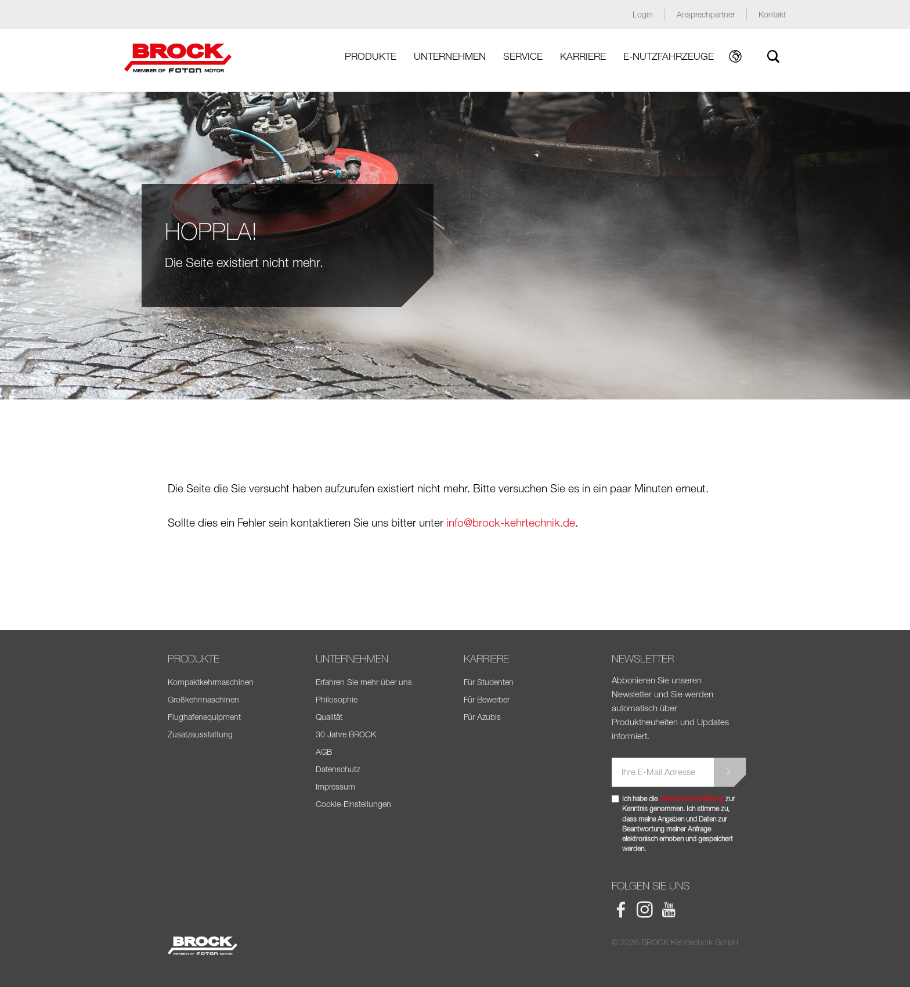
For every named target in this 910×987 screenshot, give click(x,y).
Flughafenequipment (204, 717)
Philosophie (337, 699)
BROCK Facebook (621, 909)
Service (523, 56)
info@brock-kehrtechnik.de (510, 522)
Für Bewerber (487, 699)
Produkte (370, 56)
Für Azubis (482, 717)
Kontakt (772, 14)
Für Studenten (489, 682)
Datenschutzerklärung (691, 798)
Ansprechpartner (706, 14)
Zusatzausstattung (200, 734)
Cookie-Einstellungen (353, 804)
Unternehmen (450, 56)
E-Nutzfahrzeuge (668, 56)
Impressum (335, 786)
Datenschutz (338, 769)
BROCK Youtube (668, 909)
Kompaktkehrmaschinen (211, 682)
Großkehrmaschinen (203, 699)
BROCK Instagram (644, 909)
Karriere (583, 56)
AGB (324, 752)
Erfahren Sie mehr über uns (364, 682)
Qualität (329, 717)
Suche (773, 56)
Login (643, 14)
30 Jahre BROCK (346, 734)
